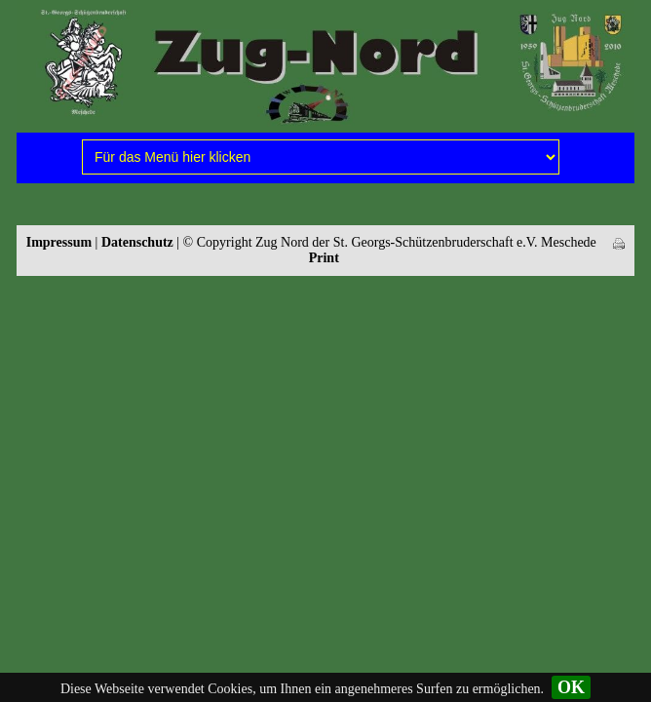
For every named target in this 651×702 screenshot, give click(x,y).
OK (571, 687)
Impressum (59, 242)
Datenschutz (137, 242)
